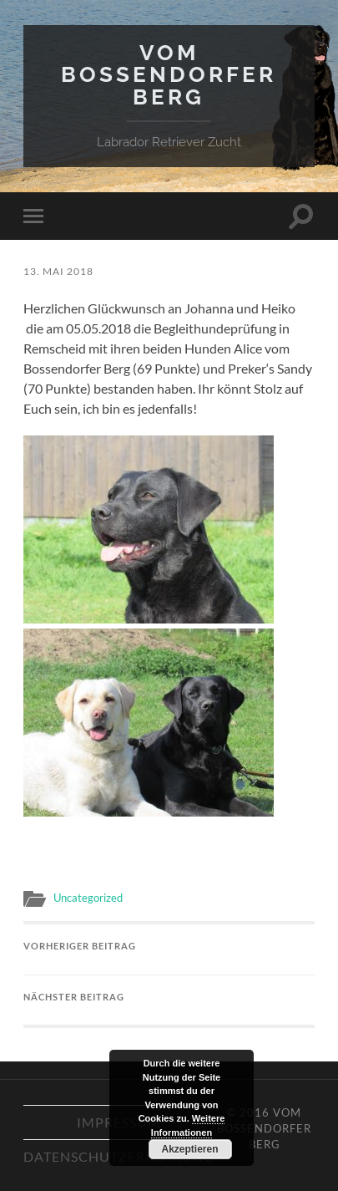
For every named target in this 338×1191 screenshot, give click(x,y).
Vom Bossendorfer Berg (168, 74)
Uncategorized (88, 897)
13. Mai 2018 (58, 271)
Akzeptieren (189, 1149)
